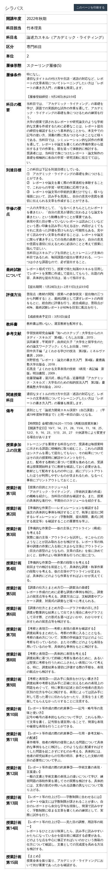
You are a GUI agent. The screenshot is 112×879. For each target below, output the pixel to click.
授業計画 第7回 (13, 632)
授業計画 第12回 (13, 770)
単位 (10, 56)
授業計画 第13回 (13, 800)
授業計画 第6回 (13, 611)
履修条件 (13, 74)
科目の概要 (13, 107)
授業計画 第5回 (13, 591)
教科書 (11, 324)
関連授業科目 (13, 397)
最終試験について (13, 272)
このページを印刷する (90, 7)
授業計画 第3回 (13, 531)
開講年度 (13, 18)
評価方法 (13, 294)
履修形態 (13, 65)
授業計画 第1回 (13, 490)
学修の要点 (13, 211)
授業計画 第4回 (13, 565)
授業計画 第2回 (13, 511)
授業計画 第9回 (13, 682)
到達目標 (13, 170)
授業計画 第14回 (13, 825)
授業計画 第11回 (13, 736)
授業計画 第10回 (13, 711)
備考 (10, 410)
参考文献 (13, 333)
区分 (10, 46)
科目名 (11, 37)
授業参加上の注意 (13, 447)
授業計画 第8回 (13, 657)
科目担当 (13, 27)
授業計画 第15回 (13, 859)
